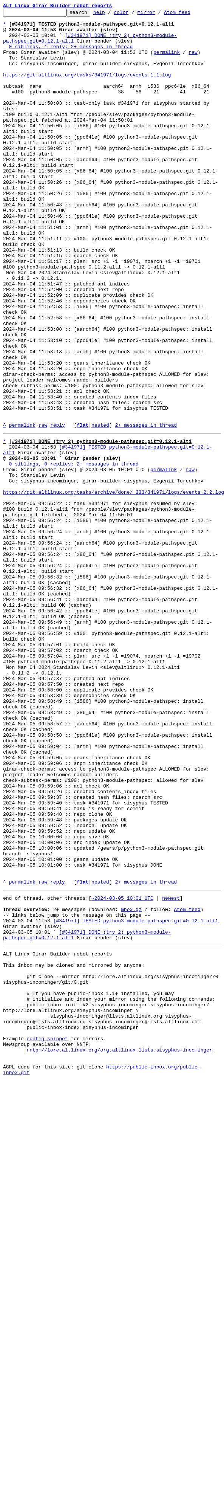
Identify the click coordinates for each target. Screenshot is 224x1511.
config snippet (47, 1238)
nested (100, 508)
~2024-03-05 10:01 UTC (122, 1071)
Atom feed (189, 14)
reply (57, 508)
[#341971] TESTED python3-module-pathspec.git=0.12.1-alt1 (135, 1099)
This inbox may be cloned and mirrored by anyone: (73, 1150)
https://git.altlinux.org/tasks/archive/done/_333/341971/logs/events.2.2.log (113, 586)
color (132, 14)
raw (192, 61)
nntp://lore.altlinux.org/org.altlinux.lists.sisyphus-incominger (119, 1251)
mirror (158, 14)
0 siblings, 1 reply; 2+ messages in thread (71, 54)
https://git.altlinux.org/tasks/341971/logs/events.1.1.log (87, 88)
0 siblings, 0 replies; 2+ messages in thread (74, 552)
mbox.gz (131, 1085)
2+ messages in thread (146, 508)
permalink (166, 61)
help (111, 14)
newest (171, 1071)
